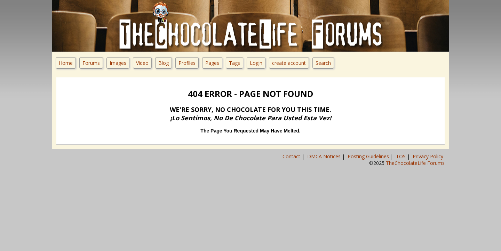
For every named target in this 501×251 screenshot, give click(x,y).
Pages (212, 63)
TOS (401, 156)
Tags (234, 63)
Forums (91, 63)
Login (256, 63)
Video (142, 63)
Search (323, 63)
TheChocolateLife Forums (415, 163)
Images (118, 63)
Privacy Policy (429, 156)
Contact (292, 156)
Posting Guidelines (369, 156)
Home (66, 63)
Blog (163, 63)
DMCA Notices (324, 156)
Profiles (187, 63)
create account (289, 63)
